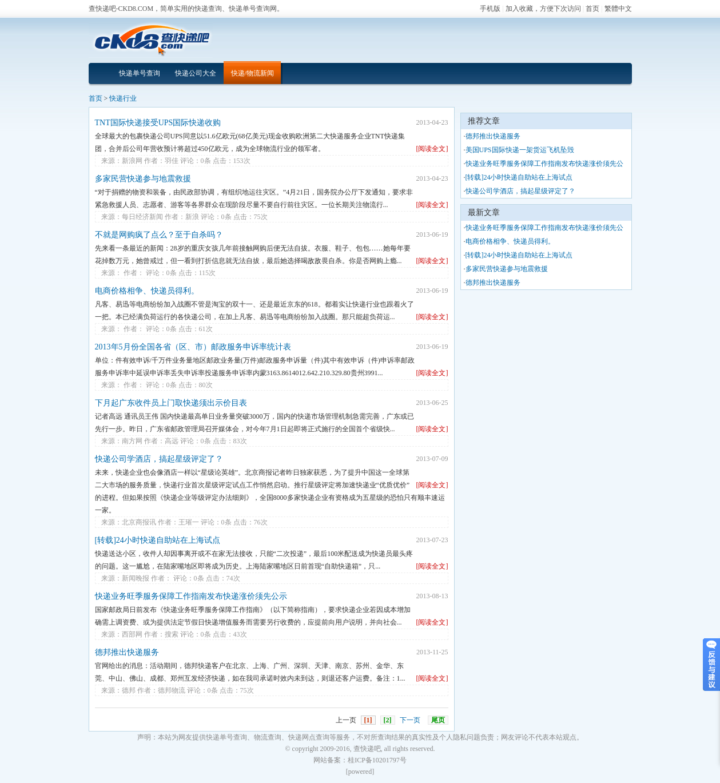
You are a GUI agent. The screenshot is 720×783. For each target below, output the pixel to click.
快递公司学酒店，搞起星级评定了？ (159, 459)
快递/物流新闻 (252, 73)
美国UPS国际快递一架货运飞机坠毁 (520, 150)
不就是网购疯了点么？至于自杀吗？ (159, 234)
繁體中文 (618, 9)
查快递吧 (367, 749)
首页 (592, 9)
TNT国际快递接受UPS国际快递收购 (158, 122)
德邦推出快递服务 (127, 652)
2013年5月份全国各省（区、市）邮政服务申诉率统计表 (193, 347)
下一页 (410, 720)
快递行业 (123, 98)
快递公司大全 (195, 73)
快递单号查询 (139, 73)
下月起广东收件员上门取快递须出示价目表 (171, 403)
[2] (388, 720)
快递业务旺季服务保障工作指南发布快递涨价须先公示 (191, 596)
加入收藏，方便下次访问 (543, 9)
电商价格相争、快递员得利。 (147, 291)
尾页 (438, 720)
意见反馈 (711, 664)
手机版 (490, 9)
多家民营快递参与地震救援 (143, 178)
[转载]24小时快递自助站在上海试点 (157, 540)
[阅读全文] (432, 149)
